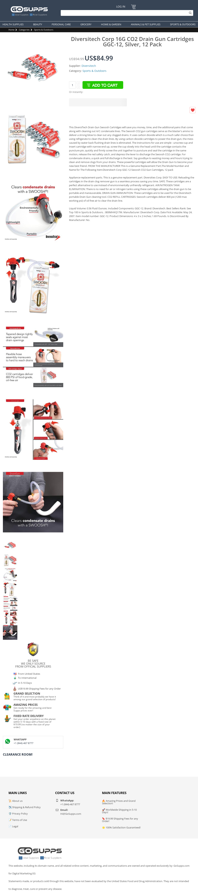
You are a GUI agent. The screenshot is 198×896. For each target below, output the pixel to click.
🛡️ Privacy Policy (18, 813)
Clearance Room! (18, 754)
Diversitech (89, 66)
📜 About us (15, 801)
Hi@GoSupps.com (70, 813)
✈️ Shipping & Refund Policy (24, 807)
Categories (24, 29)
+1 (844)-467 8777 (23, 743)
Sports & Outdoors (43, 29)
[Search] (126, 13)
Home (11, 29)
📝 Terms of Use (17, 820)
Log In (120, 6)
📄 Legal (13, 826)
